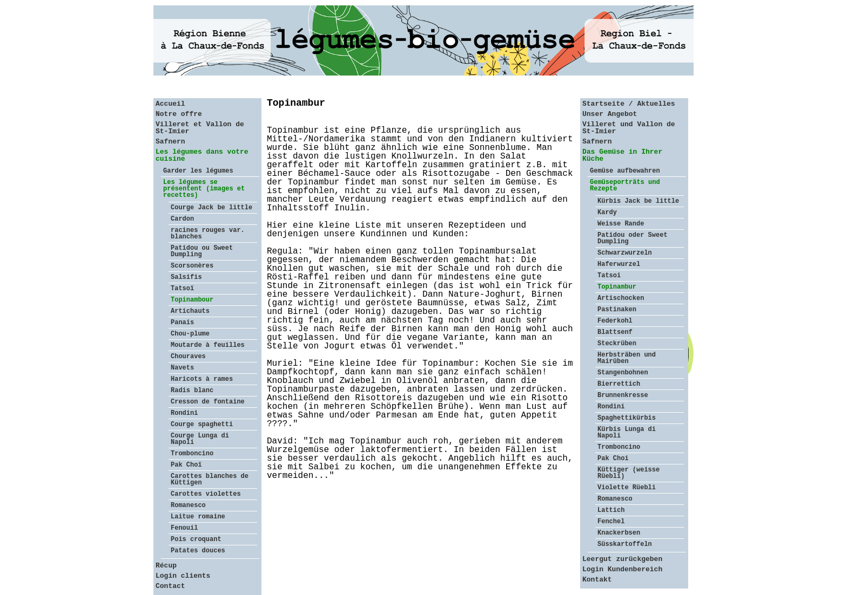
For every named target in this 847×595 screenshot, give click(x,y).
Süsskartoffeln (624, 544)
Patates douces (198, 551)
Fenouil (184, 528)
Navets (182, 368)
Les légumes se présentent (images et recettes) (204, 189)
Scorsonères (192, 266)
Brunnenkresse (622, 395)
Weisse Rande (620, 224)
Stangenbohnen (622, 373)
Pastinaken (616, 309)
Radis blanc (192, 390)
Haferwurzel (618, 264)
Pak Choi (613, 458)
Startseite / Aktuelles (628, 104)
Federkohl (615, 321)
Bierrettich (618, 384)
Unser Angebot (609, 114)
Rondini (184, 413)
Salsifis (186, 277)
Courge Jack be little (211, 207)
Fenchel (610, 521)
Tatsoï (182, 288)
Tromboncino (192, 453)
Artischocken (620, 298)
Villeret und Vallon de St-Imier (628, 127)
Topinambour (192, 300)
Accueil (170, 104)
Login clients (183, 576)
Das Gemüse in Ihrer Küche (622, 155)
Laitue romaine (198, 517)
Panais (182, 322)
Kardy (607, 212)
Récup (166, 566)
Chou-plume (190, 334)
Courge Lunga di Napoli (200, 439)
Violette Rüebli (626, 487)
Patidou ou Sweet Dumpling (202, 251)
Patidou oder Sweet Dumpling (632, 238)
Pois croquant (196, 539)
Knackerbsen (618, 533)
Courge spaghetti (202, 424)
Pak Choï (186, 465)
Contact (170, 586)
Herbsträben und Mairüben (626, 358)
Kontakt (597, 580)
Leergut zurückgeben (622, 559)
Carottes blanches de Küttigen (209, 480)
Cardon (182, 219)
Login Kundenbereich (622, 569)
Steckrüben (616, 343)
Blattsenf (615, 332)
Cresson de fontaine (208, 402)
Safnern (170, 142)
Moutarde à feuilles (208, 345)
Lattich (610, 510)
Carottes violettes (206, 494)
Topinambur (616, 287)
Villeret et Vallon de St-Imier (200, 127)
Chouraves (188, 356)
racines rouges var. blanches (208, 234)
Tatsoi (609, 275)
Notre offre (179, 114)
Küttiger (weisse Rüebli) (628, 473)
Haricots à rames (202, 379)
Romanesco (188, 505)
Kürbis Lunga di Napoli (626, 433)
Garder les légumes (198, 171)
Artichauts (190, 311)
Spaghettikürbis (626, 418)
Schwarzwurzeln (624, 253)
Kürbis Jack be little (638, 201)
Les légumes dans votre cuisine (202, 155)
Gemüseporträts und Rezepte (625, 186)
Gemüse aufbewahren (625, 171)
